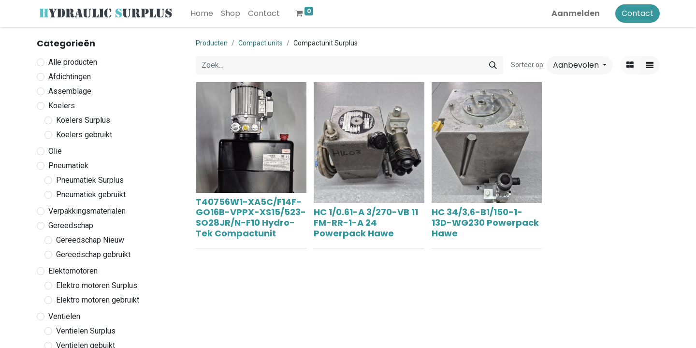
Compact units (260, 43)
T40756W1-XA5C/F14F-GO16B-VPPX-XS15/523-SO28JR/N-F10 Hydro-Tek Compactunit (251, 217)
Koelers (61, 105)
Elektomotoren (73, 271)
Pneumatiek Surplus (90, 180)
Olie (55, 151)
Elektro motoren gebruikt (97, 299)
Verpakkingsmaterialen (87, 211)
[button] (580, 65)
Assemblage (69, 91)
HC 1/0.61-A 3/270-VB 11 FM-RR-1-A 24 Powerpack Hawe (366, 222)
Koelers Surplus (83, 120)
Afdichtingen (69, 76)
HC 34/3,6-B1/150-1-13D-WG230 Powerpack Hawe (485, 222)
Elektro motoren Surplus (96, 285)
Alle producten (72, 62)
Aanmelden (575, 13)
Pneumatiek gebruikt (91, 194)
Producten (212, 43)
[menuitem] (202, 13)
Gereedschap (70, 225)
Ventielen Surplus (86, 330)
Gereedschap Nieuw (90, 240)
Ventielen (64, 316)
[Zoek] (493, 65)
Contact (637, 13)
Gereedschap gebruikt (93, 254)
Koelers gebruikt (84, 134)
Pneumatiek (68, 165)
